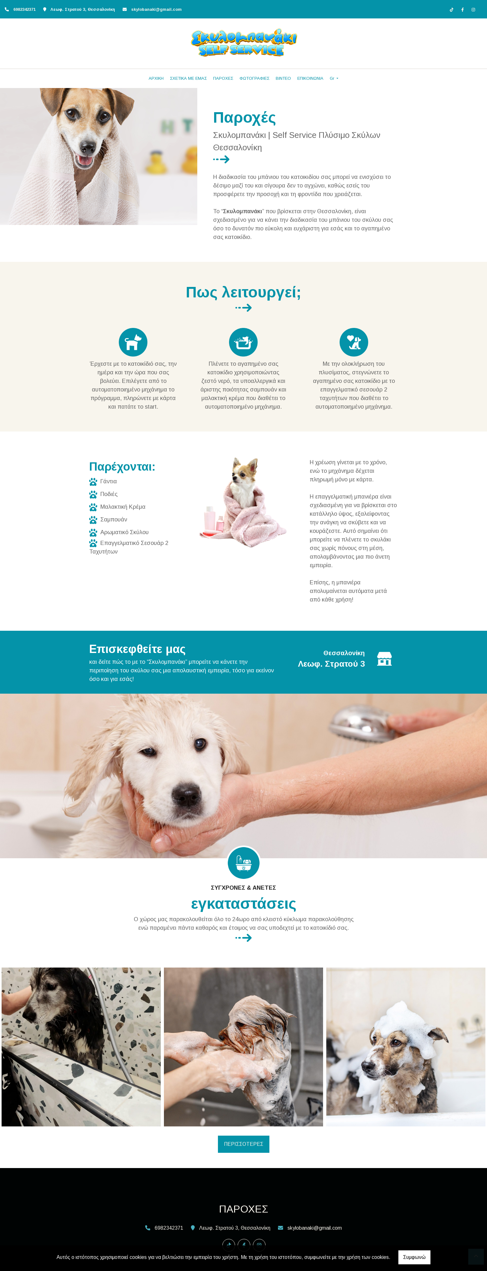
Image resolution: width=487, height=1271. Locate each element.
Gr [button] (332, 78)
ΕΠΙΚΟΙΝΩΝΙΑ (310, 78)
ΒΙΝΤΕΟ (283, 78)
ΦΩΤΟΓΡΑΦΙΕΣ (254, 78)
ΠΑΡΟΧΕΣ (223, 78)
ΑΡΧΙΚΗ (156, 78)
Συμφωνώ (414, 1257)
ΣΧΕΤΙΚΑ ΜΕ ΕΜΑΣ (188, 78)
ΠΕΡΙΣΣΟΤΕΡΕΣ (243, 1144)
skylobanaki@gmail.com (156, 9)
